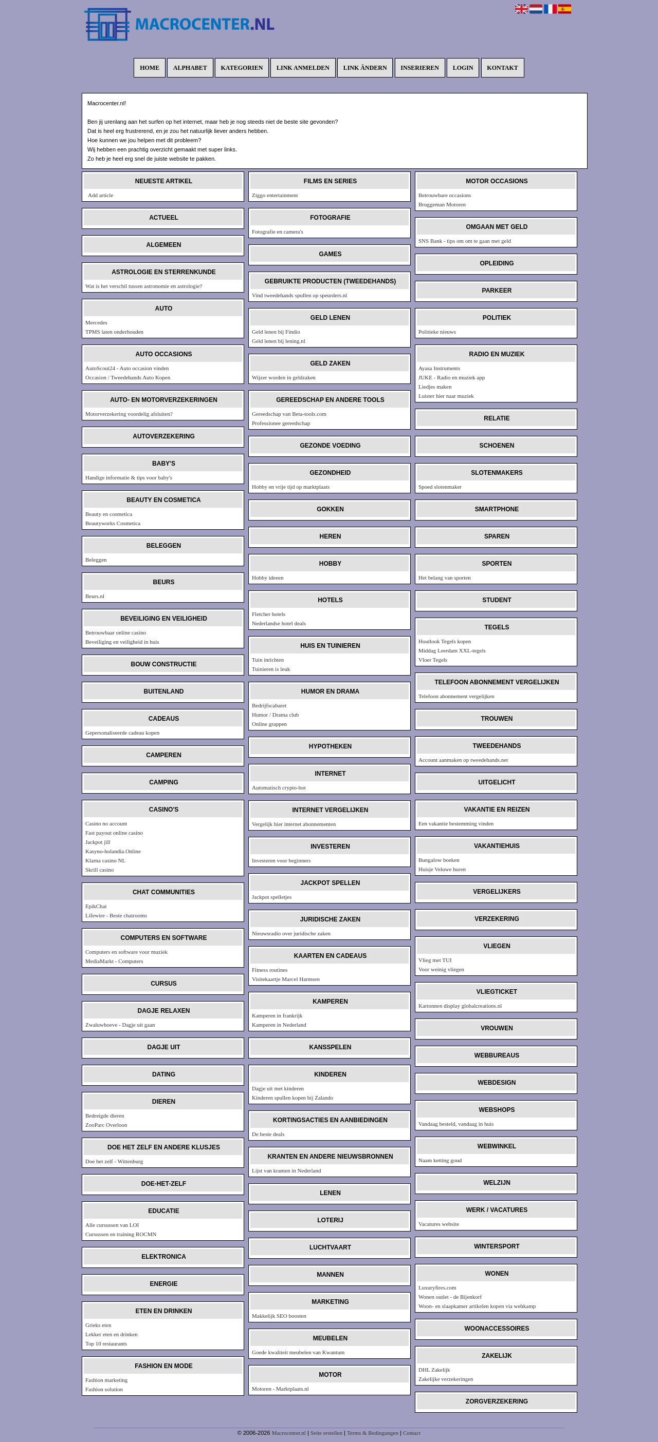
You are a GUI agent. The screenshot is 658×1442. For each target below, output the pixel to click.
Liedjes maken (434, 386)
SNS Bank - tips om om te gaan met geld (464, 241)
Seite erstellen (326, 1433)
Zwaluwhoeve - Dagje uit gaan (120, 1025)
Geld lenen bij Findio (276, 332)
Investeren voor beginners (281, 860)
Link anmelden (303, 67)
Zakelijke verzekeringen (445, 1379)
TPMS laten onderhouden (114, 332)
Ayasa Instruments (439, 368)
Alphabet (190, 67)
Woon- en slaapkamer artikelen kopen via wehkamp (477, 1306)
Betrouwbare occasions (444, 195)
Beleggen (96, 559)
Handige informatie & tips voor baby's (128, 477)
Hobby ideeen (267, 577)
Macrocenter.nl (289, 1433)
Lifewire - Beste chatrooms (116, 915)
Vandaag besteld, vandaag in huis (456, 1124)
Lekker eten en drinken (111, 1334)
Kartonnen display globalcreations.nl (460, 1006)
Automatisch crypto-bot (279, 787)
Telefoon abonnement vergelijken (456, 696)
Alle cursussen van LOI (112, 1225)
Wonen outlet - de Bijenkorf (450, 1297)
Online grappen (269, 724)
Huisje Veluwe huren (442, 869)
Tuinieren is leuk (271, 669)
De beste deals (268, 1134)
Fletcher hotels (268, 614)
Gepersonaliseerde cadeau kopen (122, 732)
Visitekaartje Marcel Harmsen (286, 979)
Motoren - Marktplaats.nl (280, 1389)
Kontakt (502, 67)
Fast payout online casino (114, 833)
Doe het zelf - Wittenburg (114, 1161)
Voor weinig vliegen (441, 969)
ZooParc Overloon (106, 1125)
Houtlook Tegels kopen (444, 641)
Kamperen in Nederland (279, 1025)
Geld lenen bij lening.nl (278, 341)
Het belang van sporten (444, 577)
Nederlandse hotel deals (279, 623)
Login (463, 67)
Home (149, 67)
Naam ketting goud (440, 1160)
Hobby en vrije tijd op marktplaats (291, 487)
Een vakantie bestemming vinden (456, 823)
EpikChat (96, 906)
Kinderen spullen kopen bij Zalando (292, 1097)
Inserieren (419, 67)
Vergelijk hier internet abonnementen (294, 824)
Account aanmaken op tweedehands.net (463, 760)
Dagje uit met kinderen (278, 1088)
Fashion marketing (106, 1380)
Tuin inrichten (268, 660)
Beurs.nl (94, 596)
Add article (100, 195)
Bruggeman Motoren (442, 204)
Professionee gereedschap (281, 423)
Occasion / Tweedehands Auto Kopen (127, 377)
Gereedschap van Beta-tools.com (289, 414)
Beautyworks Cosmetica (112, 523)
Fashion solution (104, 1389)
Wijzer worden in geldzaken (284, 377)
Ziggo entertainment (275, 195)
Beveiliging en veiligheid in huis (122, 642)
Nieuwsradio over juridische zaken (291, 933)
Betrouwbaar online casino (115, 632)
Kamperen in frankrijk (277, 1015)
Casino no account (106, 823)
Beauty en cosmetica (108, 514)
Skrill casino (99, 870)
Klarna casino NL (105, 860)
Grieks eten (98, 1325)
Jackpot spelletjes (271, 897)
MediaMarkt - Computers (114, 961)
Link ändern (365, 67)
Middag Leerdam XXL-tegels (452, 650)
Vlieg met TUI (435, 960)
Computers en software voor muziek (126, 952)
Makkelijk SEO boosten (279, 1316)
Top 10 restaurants (106, 1343)
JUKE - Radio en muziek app (451, 377)
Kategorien (242, 67)
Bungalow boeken (439, 860)
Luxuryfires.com (437, 1287)
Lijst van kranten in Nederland (286, 1170)
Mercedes (96, 322)
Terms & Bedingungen (372, 1433)
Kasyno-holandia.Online (113, 851)
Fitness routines (269, 970)
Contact (412, 1433)
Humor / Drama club (275, 715)
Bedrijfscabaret (269, 705)
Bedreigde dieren (104, 1115)
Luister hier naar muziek (446, 396)
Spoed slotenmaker (440, 487)
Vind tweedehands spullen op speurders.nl (299, 295)
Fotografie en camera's (277, 231)
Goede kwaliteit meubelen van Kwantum (298, 1352)
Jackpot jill (98, 842)
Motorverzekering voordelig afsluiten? (129, 414)
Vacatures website (438, 1224)
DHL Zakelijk (434, 1370)
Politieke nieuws (437, 332)
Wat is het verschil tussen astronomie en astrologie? (143, 286)
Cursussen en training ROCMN (120, 1234)
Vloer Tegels (432, 660)
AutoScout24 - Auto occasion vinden (127, 368)
